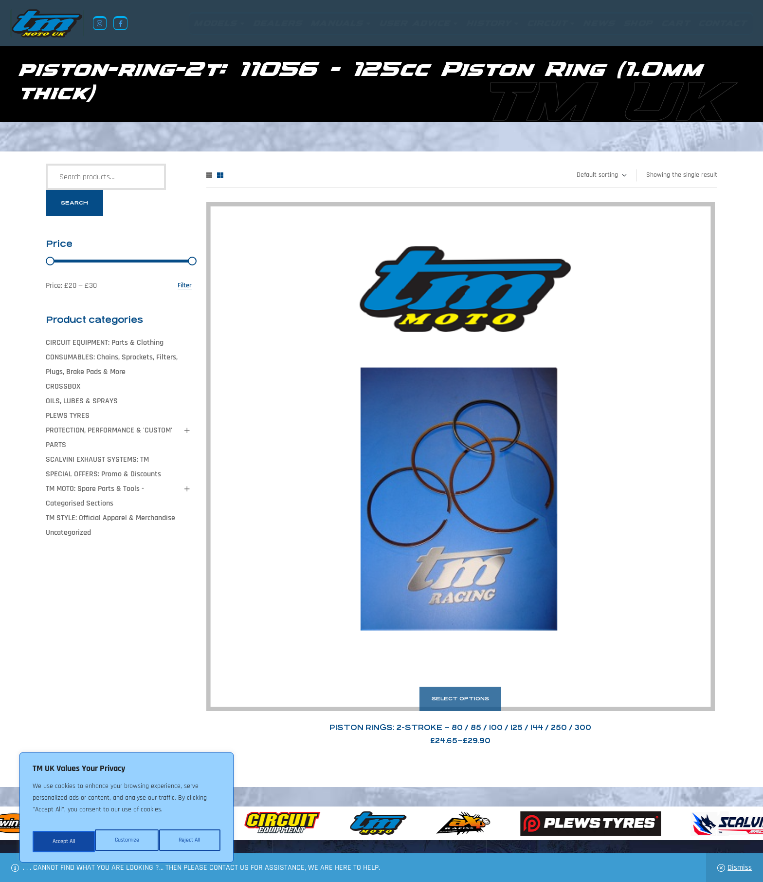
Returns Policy (235, 834)
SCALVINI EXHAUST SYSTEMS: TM (97, 459)
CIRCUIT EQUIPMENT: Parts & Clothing (105, 343)
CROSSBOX (63, 386)
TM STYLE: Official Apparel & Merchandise (110, 518)
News (320, 834)
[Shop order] (601, 175)
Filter (185, 285)
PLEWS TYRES (68, 416)
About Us (287, 834)
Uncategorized (68, 532)
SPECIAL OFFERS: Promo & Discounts (103, 474)
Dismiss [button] (739, 868)
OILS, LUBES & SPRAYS (82, 401)
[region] (126, 811)
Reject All (127, 841)
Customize (63, 841)
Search (74, 203)
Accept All (190, 841)
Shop (347, 834)
